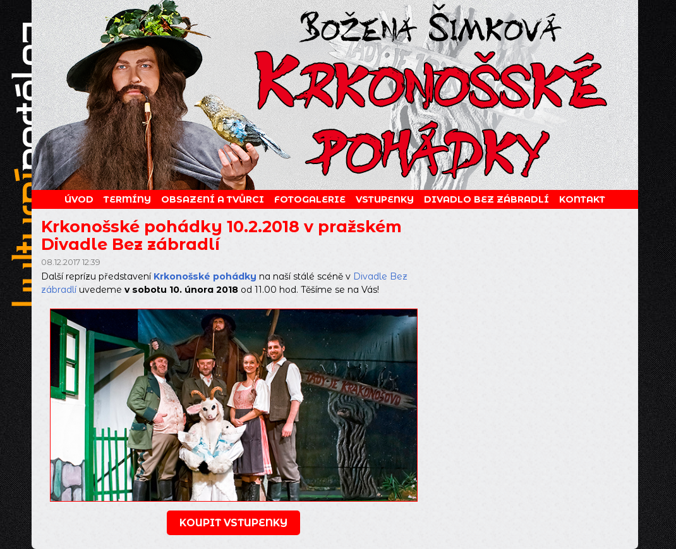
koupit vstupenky (233, 523)
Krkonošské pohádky (205, 276)
